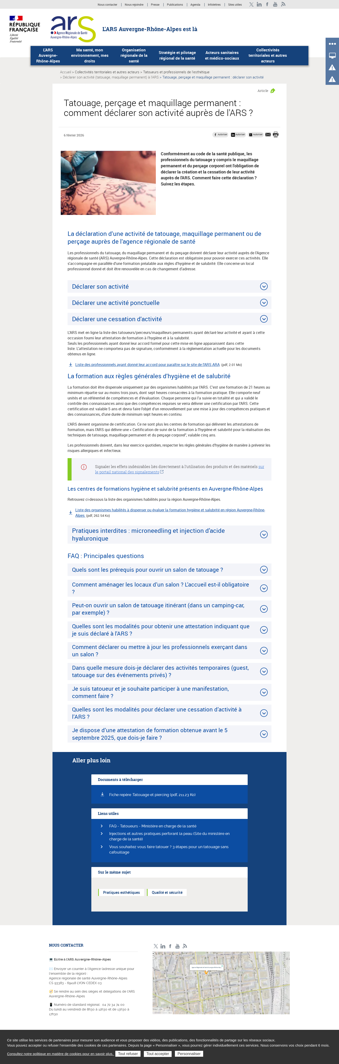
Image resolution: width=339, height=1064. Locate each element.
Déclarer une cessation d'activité (117, 319)
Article (263, 90)
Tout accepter (157, 1054)
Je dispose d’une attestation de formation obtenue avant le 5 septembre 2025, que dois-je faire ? (150, 733)
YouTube (275, 4)
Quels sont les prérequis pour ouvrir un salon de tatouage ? (147, 569)
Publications (175, 5)
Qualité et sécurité (167, 892)
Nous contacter (107, 5)
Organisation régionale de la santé (134, 55)
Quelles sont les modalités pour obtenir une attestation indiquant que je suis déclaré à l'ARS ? (161, 629)
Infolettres (214, 5)
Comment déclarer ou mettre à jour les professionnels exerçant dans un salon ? (159, 650)
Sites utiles (235, 5)
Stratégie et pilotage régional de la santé (177, 55)
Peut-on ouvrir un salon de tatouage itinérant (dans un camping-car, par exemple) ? (158, 608)
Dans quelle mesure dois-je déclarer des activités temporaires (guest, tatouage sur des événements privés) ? (160, 671)
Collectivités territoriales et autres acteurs (268, 55)
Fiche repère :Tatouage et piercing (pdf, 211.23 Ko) (152, 795)
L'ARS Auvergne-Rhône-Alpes (48, 55)
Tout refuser (128, 1054)
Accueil (65, 72)
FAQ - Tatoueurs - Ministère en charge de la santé (152, 826)
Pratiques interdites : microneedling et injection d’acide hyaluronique (148, 534)
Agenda (195, 5)
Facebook (267, 4)
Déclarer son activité (100, 286)
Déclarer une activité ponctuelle (116, 303)
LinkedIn (259, 4)
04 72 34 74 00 (113, 1004)
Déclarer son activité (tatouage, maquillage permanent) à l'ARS (111, 77)
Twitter (251, 4)
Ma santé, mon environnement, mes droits (90, 55)
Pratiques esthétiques (121, 892)
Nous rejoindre (134, 5)
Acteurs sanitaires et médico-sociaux (222, 55)
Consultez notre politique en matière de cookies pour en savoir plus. (60, 1054)
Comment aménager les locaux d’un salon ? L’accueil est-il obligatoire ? (160, 588)
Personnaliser (189, 1054)
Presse (155, 5)
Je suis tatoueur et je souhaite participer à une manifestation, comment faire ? (150, 692)
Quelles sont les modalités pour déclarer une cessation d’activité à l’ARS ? (157, 713)
